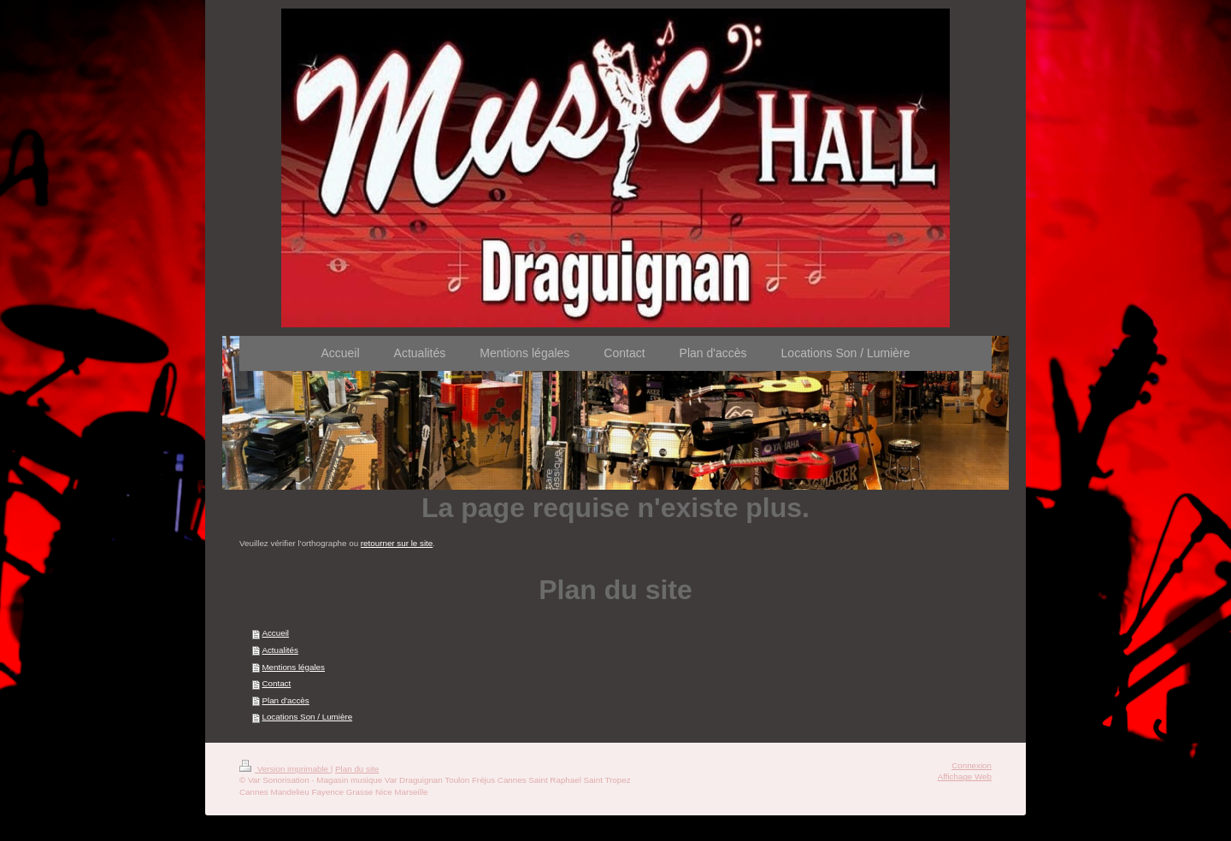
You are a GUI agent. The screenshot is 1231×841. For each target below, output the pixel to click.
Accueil (275, 633)
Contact (276, 683)
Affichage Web (965, 776)
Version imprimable (285, 768)
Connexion (971, 765)
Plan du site (357, 768)
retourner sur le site (397, 543)
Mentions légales (293, 667)
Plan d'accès (285, 700)
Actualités (279, 650)
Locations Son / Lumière (307, 716)
